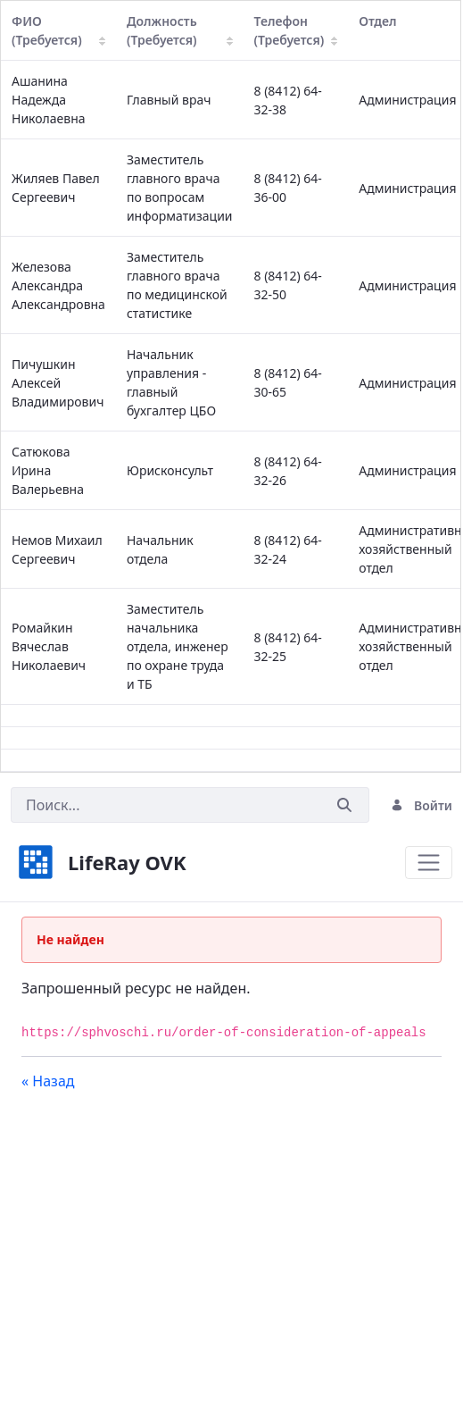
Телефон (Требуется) (296, 30)
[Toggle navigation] (428, 862)
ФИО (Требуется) (58, 30)
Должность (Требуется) (180, 30)
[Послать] (344, 805)
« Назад (48, 1081)
